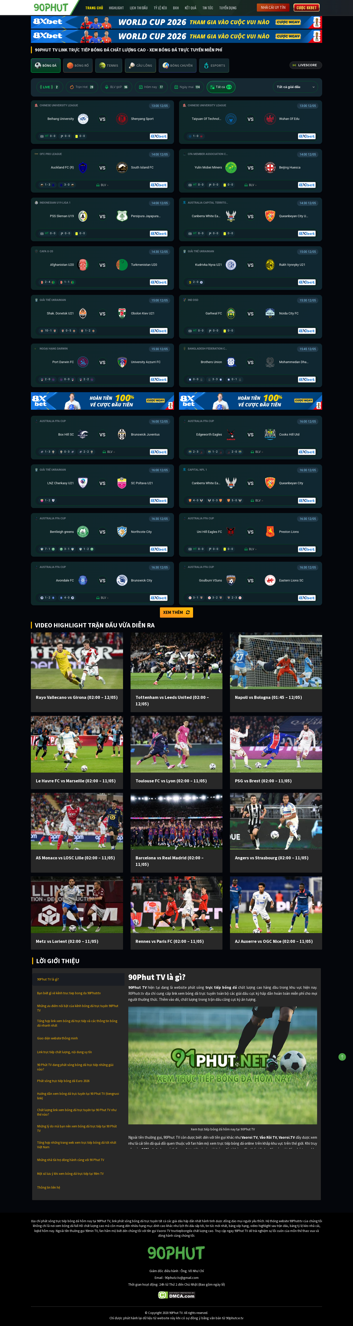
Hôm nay (151, 87)
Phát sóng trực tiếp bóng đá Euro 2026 (63, 1081)
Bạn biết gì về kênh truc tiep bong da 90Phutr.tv (69, 993)
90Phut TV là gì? (48, 979)
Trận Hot (82, 87)
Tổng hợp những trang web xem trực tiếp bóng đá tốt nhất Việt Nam (76, 1144)
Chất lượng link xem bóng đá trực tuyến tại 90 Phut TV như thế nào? (76, 1112)
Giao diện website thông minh (57, 1038)
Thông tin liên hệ (48, 1187)
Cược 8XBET (307, 7)
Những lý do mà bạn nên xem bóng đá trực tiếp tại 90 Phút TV (77, 1128)
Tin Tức (207, 7)
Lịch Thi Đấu (139, 7)
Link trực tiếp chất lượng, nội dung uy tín (64, 1052)
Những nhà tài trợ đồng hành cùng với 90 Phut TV (70, 1160)
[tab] (46, 65)
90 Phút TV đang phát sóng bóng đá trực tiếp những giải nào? (75, 1067)
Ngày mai (187, 87)
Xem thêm (176, 612)
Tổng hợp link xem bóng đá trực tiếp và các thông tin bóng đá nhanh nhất (77, 1023)
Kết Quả (190, 7)
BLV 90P (116, 87)
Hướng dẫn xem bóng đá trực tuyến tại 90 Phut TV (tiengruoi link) (78, 1096)
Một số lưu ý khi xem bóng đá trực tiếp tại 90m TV (70, 1174)
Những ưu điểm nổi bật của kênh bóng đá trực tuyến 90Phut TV (77, 1008)
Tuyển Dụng (228, 7)
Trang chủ (94, 7)
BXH (176, 7)
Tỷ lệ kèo (160, 7)
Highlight (116, 7)
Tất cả (221, 87)
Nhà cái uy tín (273, 7)
